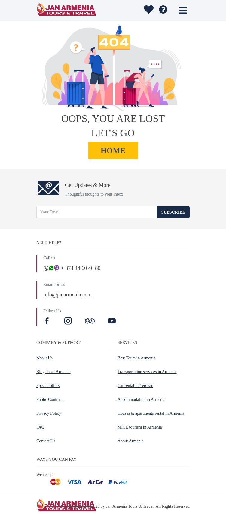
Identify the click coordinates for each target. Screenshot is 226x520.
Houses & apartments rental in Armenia (151, 413)
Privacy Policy (48, 413)
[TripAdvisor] (90, 322)
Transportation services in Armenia (147, 372)
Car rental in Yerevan (135, 385)
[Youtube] (112, 322)
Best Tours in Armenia (136, 358)
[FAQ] (163, 10)
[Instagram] (68, 322)
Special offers (48, 385)
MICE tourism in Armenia (140, 427)
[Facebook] (47, 322)
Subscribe (173, 212)
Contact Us (45, 441)
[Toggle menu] (183, 10)
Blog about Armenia (53, 372)
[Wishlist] (148, 10)
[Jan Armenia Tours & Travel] (76, 10)
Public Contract (49, 399)
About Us (44, 358)
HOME (113, 150)
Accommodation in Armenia (141, 399)
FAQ (40, 427)
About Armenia (131, 441)
